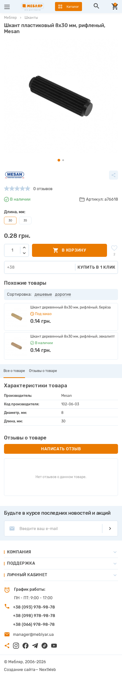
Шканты (31, 18)
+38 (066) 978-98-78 (34, 624)
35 (25, 220)
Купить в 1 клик (97, 267)
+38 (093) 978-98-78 (34, 607)
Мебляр (10, 18)
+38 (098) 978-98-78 (34, 615)
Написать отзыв (61, 448)
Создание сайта (19, 669)
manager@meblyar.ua (33, 634)
